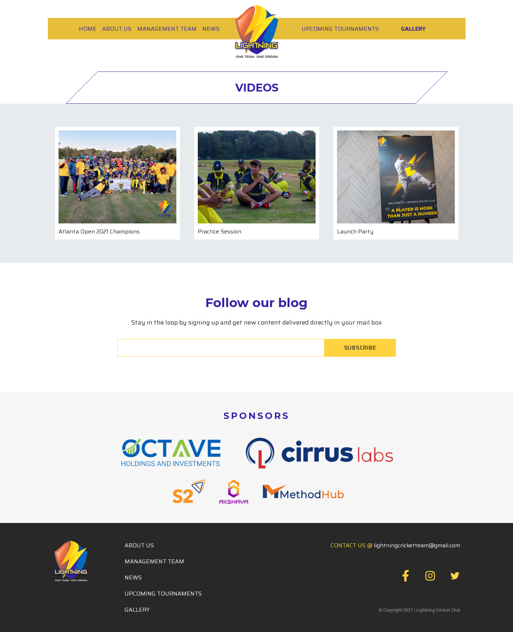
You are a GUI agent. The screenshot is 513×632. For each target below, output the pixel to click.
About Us (116, 29)
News (211, 29)
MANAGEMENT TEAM (167, 29)
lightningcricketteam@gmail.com (417, 545)
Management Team (154, 561)
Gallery (413, 29)
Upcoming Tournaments (340, 29)
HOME (87, 29)
